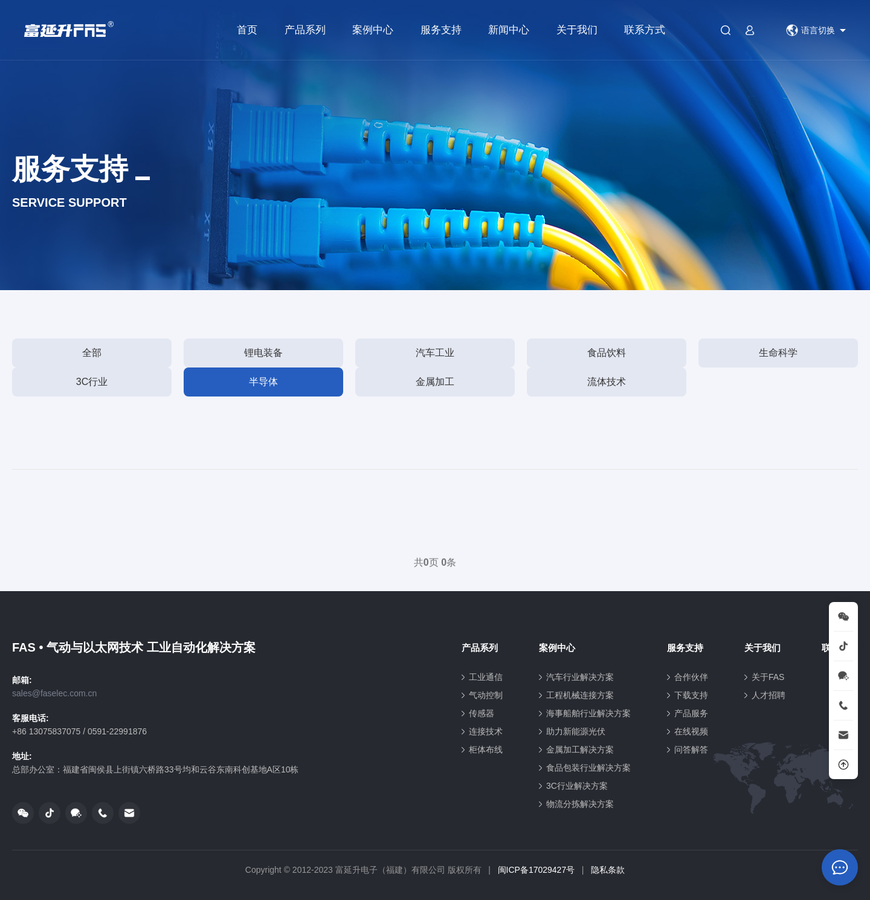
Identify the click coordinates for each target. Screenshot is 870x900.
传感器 (481, 713)
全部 (92, 353)
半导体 (263, 382)
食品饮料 (606, 353)
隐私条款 (608, 870)
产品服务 (691, 713)
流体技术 (606, 382)
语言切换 (810, 30)
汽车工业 (435, 353)
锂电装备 (263, 353)
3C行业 (92, 382)
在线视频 (691, 731)
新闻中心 (508, 30)
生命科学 (778, 353)
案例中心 (372, 30)
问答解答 (691, 749)
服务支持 (441, 30)
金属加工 (435, 382)
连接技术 (486, 731)
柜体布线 (486, 749)
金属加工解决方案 (580, 749)
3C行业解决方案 (577, 786)
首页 (247, 30)
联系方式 (644, 30)
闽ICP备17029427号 (536, 870)
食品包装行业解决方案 (588, 767)
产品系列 (305, 30)
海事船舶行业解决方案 (588, 713)
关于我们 (577, 30)
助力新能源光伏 (575, 731)
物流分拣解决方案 (580, 804)
